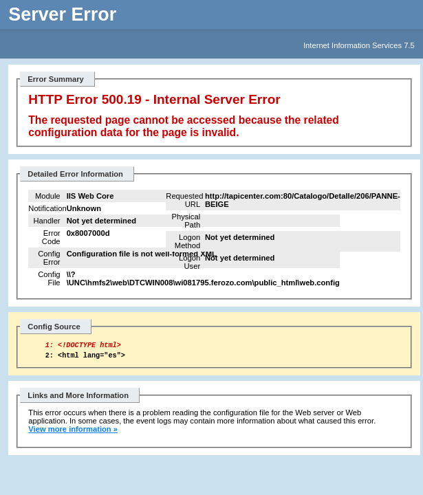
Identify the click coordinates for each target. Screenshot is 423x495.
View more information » (73, 433)
